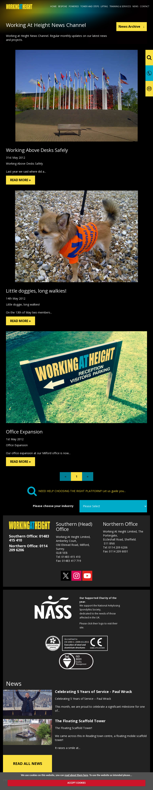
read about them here (76, 775)
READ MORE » (20, 180)
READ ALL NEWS (27, 763)
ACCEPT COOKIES (76, 782)
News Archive (132, 26)
